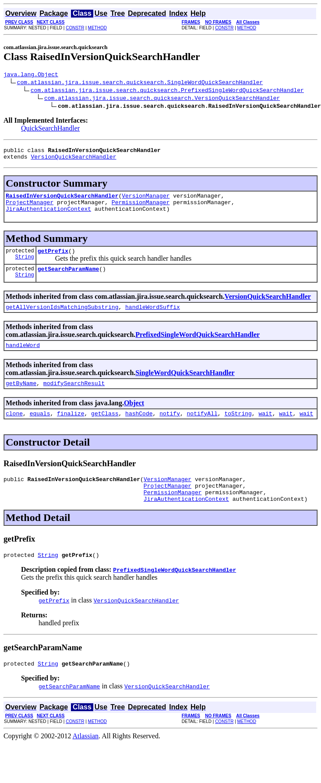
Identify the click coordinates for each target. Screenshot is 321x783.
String (24, 267)
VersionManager (145, 201)
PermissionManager (141, 209)
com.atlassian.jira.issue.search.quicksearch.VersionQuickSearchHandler (162, 99)
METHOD (97, 27)
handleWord (23, 358)
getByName (21, 397)
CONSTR (75, 27)
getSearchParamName (68, 279)
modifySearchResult (74, 397)
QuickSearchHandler (50, 129)
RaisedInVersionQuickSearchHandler (62, 201)
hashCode (138, 429)
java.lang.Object (31, 75)
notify (169, 429)
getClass (104, 429)
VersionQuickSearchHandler (73, 160)
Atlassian (86, 759)
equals (40, 429)
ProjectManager (29, 209)
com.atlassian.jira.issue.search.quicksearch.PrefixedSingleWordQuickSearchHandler (167, 91)
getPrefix (53, 260)
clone (14, 429)
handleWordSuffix (152, 318)
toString (237, 429)
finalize (70, 429)
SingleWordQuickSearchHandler (184, 386)
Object (134, 417)
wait (265, 429)
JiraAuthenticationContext (48, 216)
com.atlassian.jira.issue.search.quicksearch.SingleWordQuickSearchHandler (140, 83)
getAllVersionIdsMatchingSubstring (62, 318)
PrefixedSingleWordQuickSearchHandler (197, 346)
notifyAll (202, 429)
